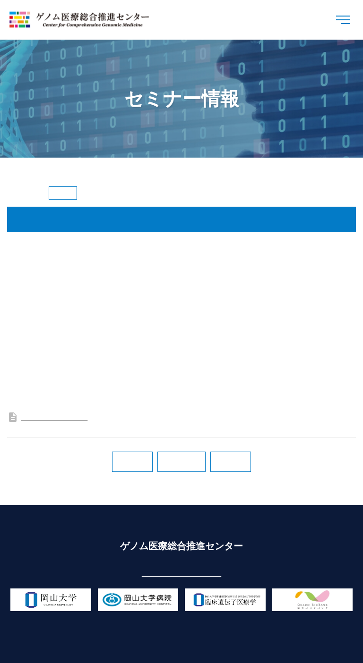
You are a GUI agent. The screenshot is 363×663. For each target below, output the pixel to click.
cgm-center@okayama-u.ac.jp (181, 573)
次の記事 (132, 461)
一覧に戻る (181, 461)
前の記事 (231, 461)
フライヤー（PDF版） (47, 416)
